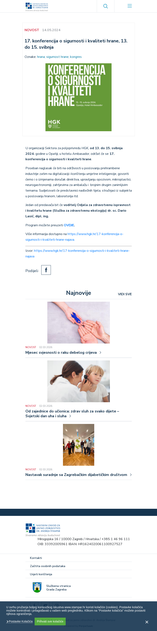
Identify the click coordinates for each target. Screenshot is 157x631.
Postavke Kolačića (20, 621)
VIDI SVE (125, 294)
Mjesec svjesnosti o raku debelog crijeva (61, 352)
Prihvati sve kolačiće (50, 621)
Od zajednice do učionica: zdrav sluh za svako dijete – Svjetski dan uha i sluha (72, 414)
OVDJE (69, 225)
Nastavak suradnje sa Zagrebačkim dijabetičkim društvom (76, 474)
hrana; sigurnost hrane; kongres (59, 57)
